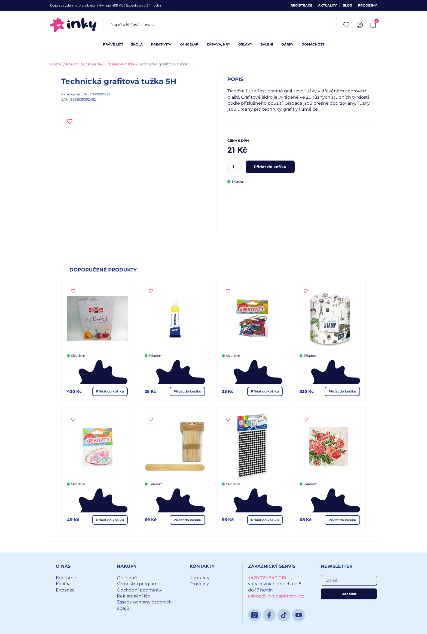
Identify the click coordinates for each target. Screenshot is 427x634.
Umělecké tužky (120, 64)
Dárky (287, 44)
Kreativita (161, 44)
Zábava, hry (218, 44)
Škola (137, 44)
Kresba (94, 64)
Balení (266, 44)
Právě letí (113, 44)
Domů (56, 64)
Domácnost (312, 44)
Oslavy (245, 44)
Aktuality (327, 5)
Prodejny (367, 5)
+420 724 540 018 (267, 577)
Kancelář (189, 44)
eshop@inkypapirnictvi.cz (276, 596)
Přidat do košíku (270, 166)
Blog (347, 5)
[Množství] (235, 167)
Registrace (301, 5)
